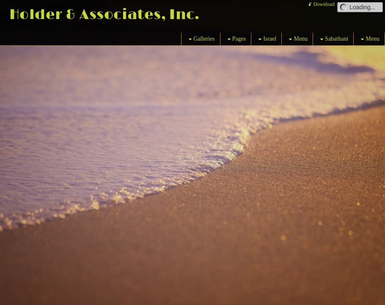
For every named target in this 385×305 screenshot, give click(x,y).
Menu (297, 39)
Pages (236, 39)
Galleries (201, 39)
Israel (266, 39)
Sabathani (333, 39)
